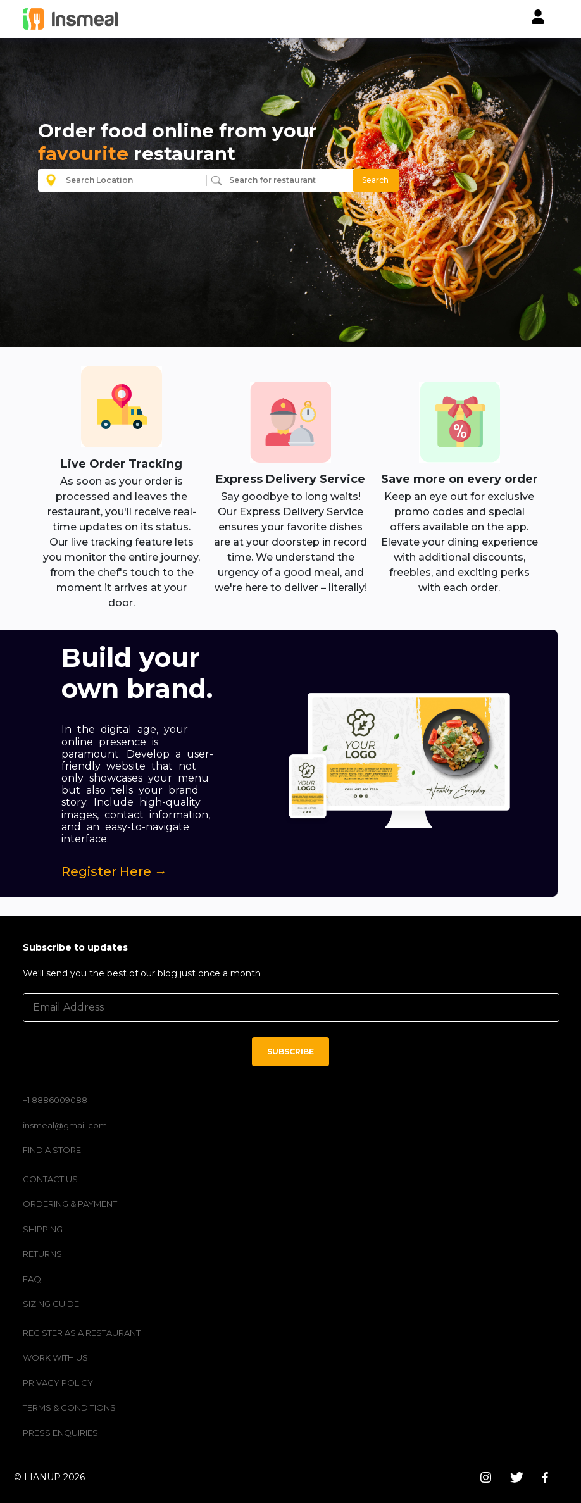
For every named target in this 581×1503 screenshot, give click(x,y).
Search (375, 180)
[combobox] (132, 180)
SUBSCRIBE (290, 1051)
